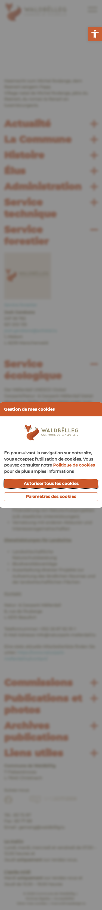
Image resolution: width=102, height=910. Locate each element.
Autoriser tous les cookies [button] (51, 483)
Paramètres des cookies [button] (51, 496)
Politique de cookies (74, 465)
